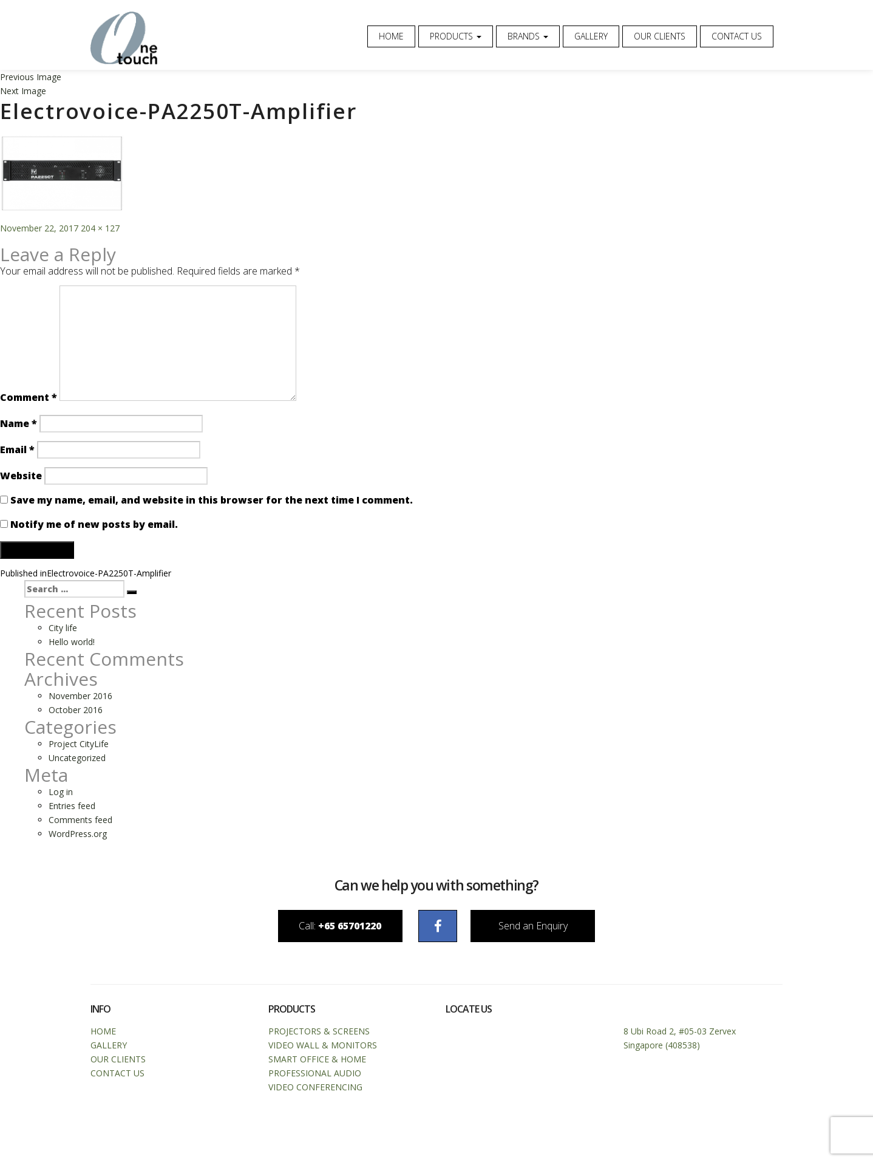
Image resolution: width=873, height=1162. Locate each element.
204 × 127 (100, 230)
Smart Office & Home (317, 1062)
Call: (319, 928)
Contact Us (737, 36)
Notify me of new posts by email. (94, 526)
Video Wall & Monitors (322, 1048)
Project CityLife (79, 745)
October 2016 (76, 711)
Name (18, 425)
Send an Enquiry (554, 928)
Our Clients (659, 36)
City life (63, 629)
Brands (528, 36)
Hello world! (72, 643)
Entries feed (72, 807)
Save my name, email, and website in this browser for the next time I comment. (211, 501)
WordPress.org (78, 835)
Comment (28, 399)
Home (391, 36)
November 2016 (80, 697)
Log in (61, 793)
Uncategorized (77, 759)
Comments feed (80, 821)
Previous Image (30, 78)
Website (21, 477)
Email (17, 451)
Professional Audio (314, 1076)
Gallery (591, 36)
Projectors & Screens (319, 1035)
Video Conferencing (315, 1090)
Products (455, 36)
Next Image (23, 92)
